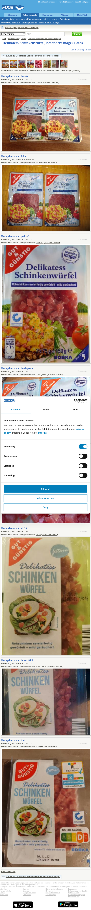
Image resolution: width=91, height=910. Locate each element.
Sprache (87, 2)
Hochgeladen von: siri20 (14, 528)
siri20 (38, 534)
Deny (45, 507)
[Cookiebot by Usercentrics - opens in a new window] (73, 401)
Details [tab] (45, 409)
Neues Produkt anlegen (49, 22)
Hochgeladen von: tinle (13, 740)
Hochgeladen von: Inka (13, 156)
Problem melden (50, 82)
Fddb (4, 39)
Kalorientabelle (30, 15)
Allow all (45, 489)
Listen (25, 22)
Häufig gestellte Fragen (54, 889)
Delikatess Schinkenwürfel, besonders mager (44, 39)
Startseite (12, 15)
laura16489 (41, 666)
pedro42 (39, 242)
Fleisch (23, 39)
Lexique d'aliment (29, 893)
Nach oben (83, 79)
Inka (38, 162)
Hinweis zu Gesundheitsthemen (53, 892)
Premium (69, 2)
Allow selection (45, 498)
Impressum (72, 889)
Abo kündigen (51, 895)
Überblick (3, 889)
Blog (39, 2)
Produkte (5, 22)
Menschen (47, 15)
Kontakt (62, 2)
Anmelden (79, 2)
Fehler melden (73, 896)
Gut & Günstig (77, 50)
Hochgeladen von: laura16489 (17, 660)
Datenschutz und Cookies (78, 891)
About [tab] (75, 409)
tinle (38, 746)
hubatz (39, 82)
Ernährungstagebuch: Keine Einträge (22, 27)
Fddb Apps (27, 895)
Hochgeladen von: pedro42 (15, 236)
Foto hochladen (8, 871)
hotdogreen (41, 374)
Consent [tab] (16, 409)
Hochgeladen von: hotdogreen (17, 368)
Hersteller (16, 22)
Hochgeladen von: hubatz (14, 76)
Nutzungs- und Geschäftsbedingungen (76, 894)
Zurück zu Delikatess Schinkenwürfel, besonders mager (33, 56)
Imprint (42, 432)
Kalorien (26, 889)
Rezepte (33, 22)
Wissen (65, 15)
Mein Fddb (82, 15)
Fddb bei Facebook (50, 2)
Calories (26, 891)
